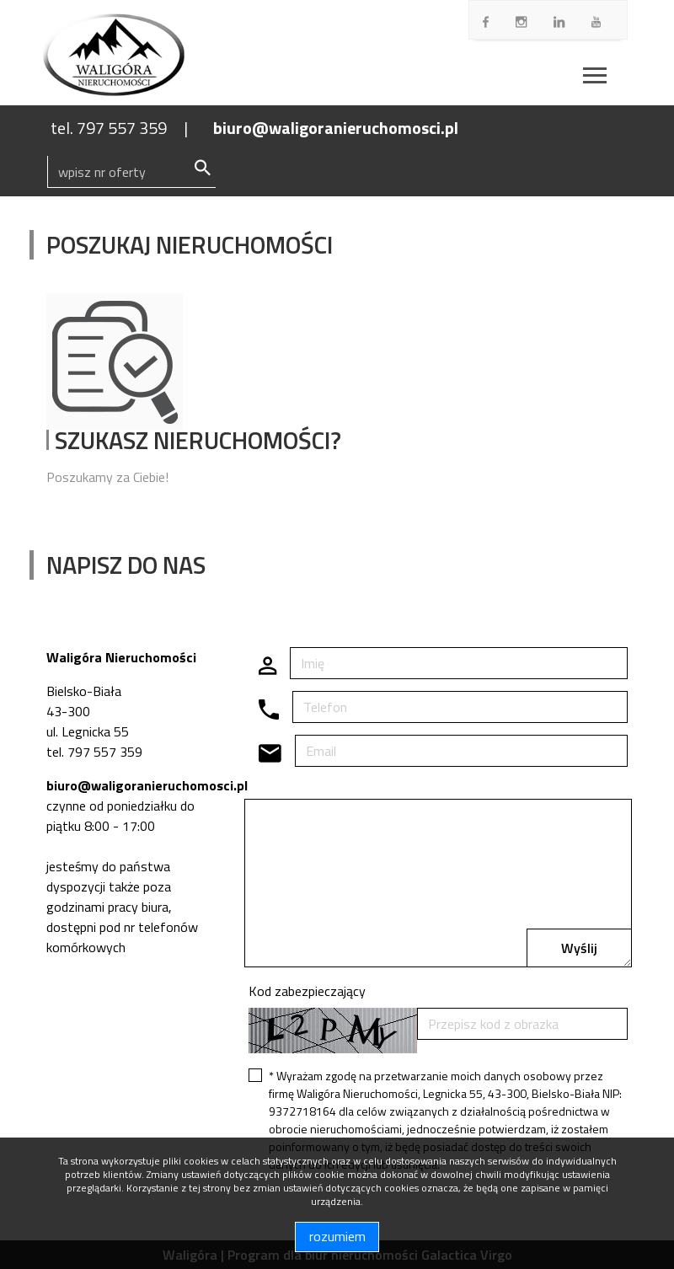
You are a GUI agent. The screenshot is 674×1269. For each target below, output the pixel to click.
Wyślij (579, 948)
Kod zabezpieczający (307, 991)
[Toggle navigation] (595, 78)
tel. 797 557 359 (109, 128)
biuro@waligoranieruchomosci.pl (335, 128)
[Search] (131, 172)
